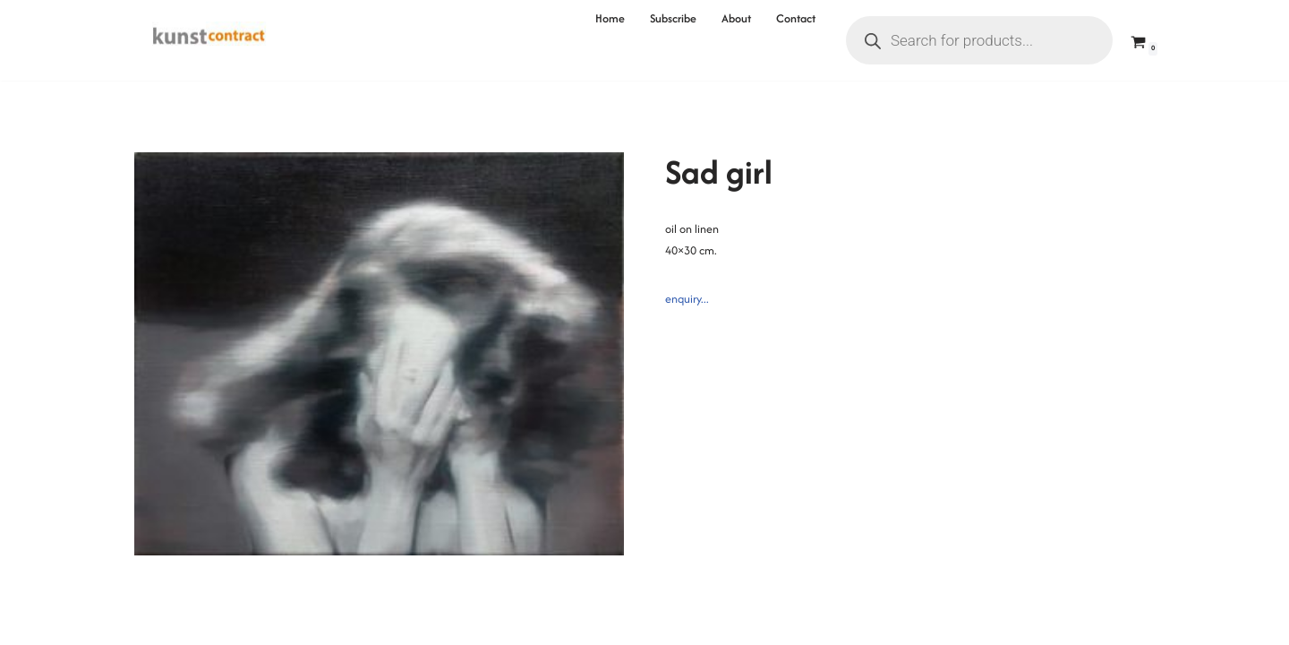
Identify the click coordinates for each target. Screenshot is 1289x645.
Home (610, 18)
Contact (795, 18)
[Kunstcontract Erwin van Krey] (209, 40)
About (736, 18)
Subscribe (673, 18)
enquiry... (687, 298)
